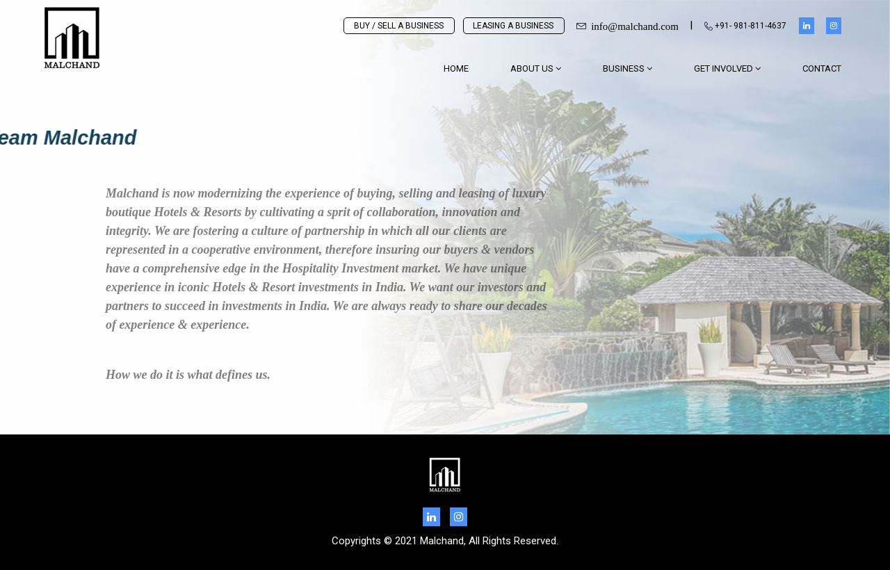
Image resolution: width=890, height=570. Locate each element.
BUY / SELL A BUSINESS (399, 26)
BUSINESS (627, 68)
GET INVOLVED (727, 68)
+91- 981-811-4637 (745, 26)
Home (456, 68)
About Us (535, 68)
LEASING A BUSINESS (513, 26)
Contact (821, 68)
